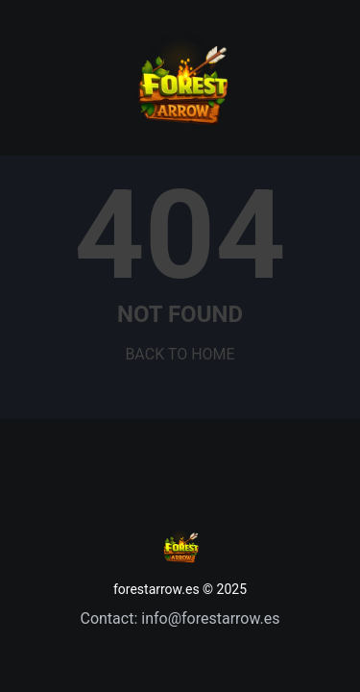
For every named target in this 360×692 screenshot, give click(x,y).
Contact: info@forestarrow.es (179, 618)
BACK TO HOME (179, 354)
